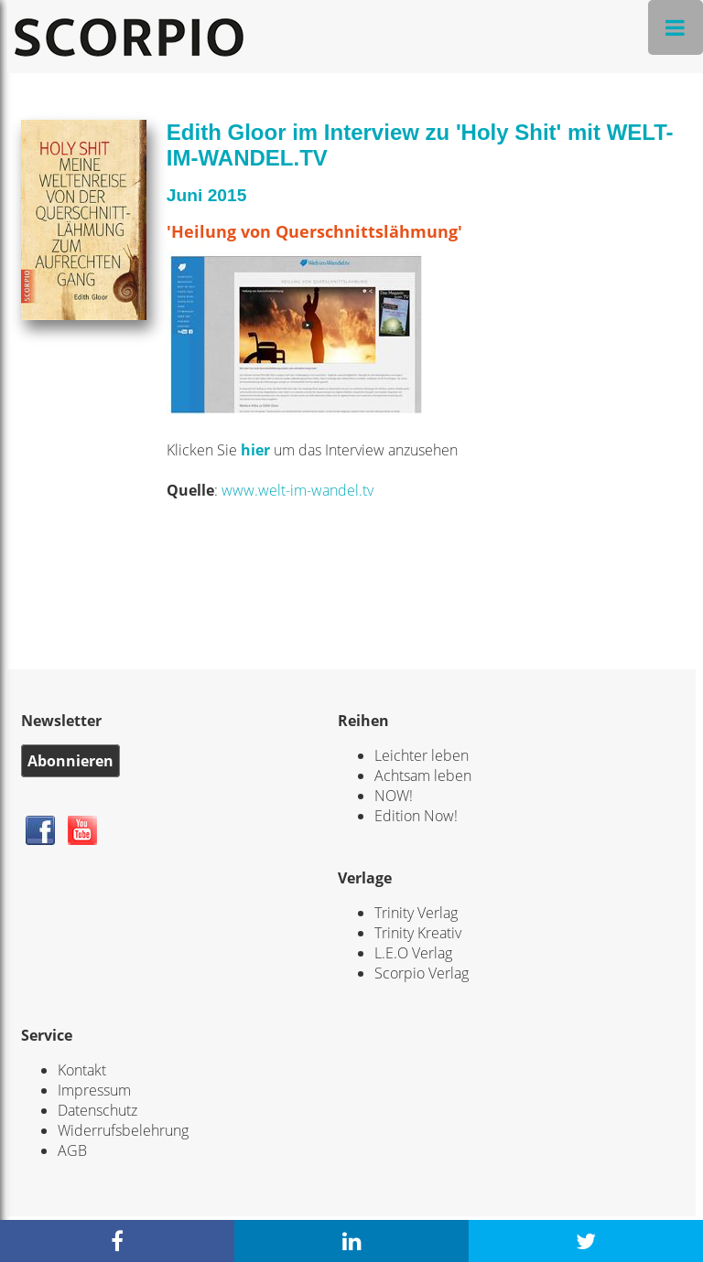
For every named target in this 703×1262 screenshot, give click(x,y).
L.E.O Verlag (413, 953)
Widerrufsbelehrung (123, 1130)
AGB (72, 1150)
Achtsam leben (422, 775)
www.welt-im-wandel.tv (297, 490)
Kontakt (82, 1070)
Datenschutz (97, 1110)
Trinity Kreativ (417, 933)
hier (257, 450)
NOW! (393, 796)
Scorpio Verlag (421, 973)
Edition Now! (416, 816)
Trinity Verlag (416, 913)
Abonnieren (70, 761)
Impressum (94, 1090)
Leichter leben (421, 755)
